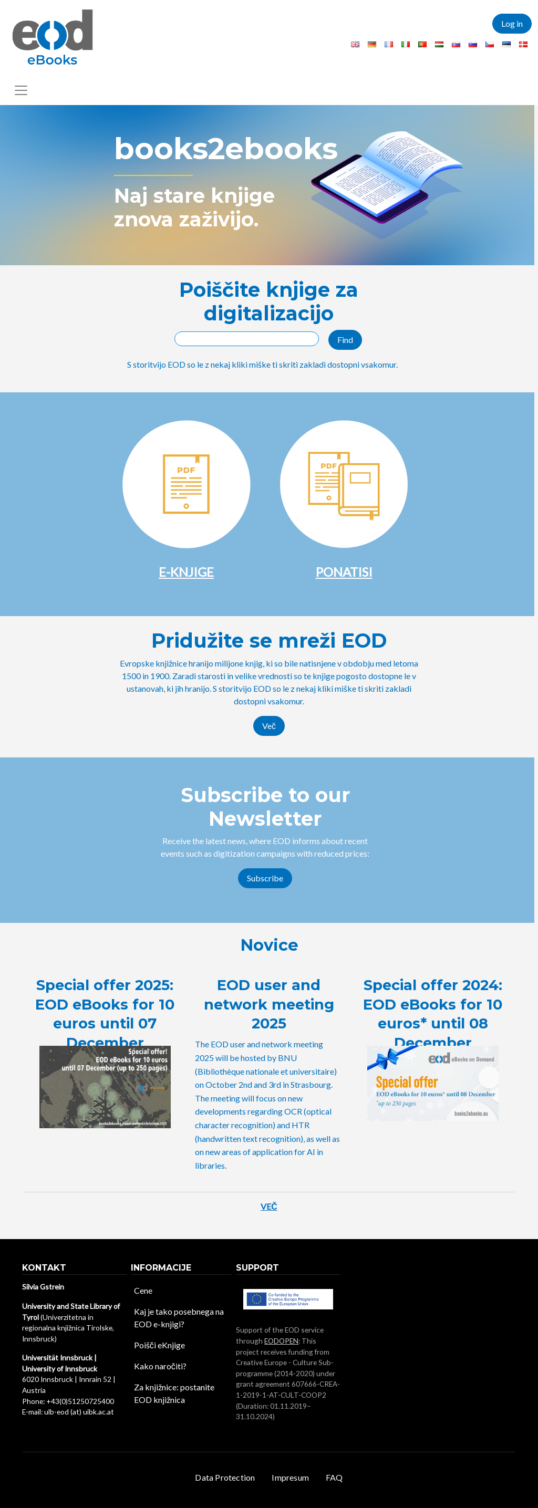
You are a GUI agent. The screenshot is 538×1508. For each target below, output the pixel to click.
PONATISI (344, 571)
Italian (405, 44)
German (372, 44)
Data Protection (225, 1477)
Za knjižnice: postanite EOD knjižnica (174, 1393)
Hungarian (439, 44)
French (389, 44)
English (355, 44)
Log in (512, 23)
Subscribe (265, 878)
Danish (523, 44)
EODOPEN (281, 1340)
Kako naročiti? (160, 1366)
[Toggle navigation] (21, 90)
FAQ (334, 1477)
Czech (489, 44)
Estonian (506, 44)
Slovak (456, 44)
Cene (143, 1290)
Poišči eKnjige (159, 1345)
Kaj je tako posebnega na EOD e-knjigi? (179, 1317)
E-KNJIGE (186, 571)
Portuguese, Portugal (422, 44)
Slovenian (473, 44)
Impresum (290, 1477)
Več (269, 726)
